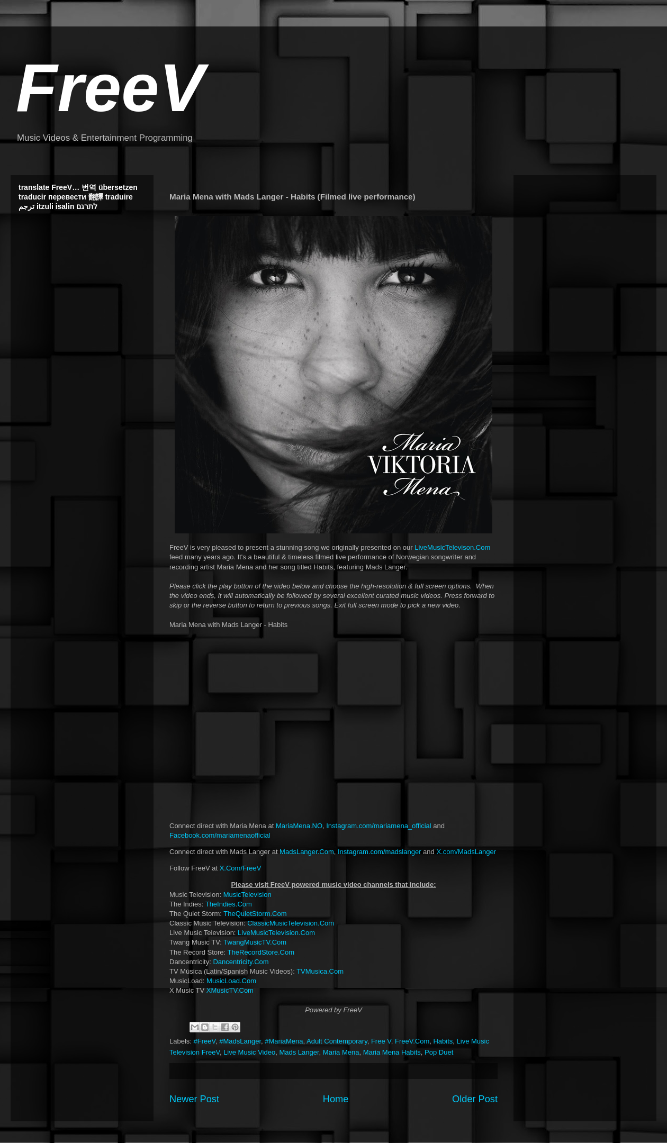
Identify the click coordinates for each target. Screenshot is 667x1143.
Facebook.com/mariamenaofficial (220, 835)
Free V (381, 1041)
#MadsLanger (240, 1041)
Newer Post (194, 1099)
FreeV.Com (412, 1041)
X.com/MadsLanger (466, 852)
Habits (443, 1041)
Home (336, 1099)
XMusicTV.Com (230, 990)
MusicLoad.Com (231, 981)
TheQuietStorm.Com (254, 914)
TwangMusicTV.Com (254, 942)
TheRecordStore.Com (261, 952)
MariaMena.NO (299, 826)
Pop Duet (439, 1052)
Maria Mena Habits (392, 1052)
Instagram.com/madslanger (379, 852)
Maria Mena (341, 1052)
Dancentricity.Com (240, 962)
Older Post (475, 1099)
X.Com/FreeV (241, 868)
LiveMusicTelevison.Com (452, 547)
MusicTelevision (247, 895)
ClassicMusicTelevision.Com (290, 923)
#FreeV (204, 1041)
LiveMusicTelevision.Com (276, 933)
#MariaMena (284, 1041)
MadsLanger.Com (307, 852)
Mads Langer (299, 1052)
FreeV (110, 87)
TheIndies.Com (228, 904)
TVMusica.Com (320, 971)
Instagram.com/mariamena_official (378, 826)
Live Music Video (249, 1052)
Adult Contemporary (337, 1041)
